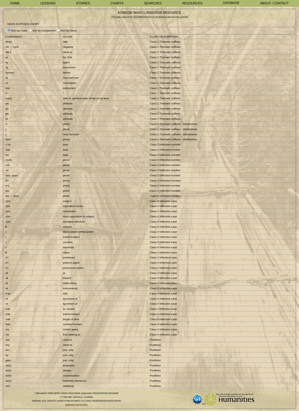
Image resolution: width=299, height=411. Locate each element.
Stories (83, 3)
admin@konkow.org (76, 405)
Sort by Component (43, 30)
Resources (192, 3)
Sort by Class (19, 30)
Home (15, 3)
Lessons (47, 3)
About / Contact (274, 3)
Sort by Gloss (68, 30)
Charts (117, 3)
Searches (153, 3)
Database (231, 3)
